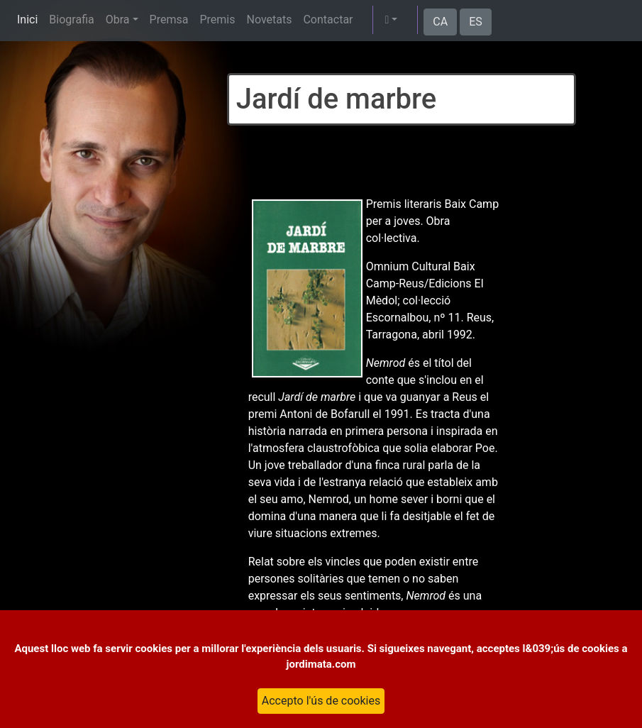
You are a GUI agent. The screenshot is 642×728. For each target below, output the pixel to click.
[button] (391, 20)
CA (440, 21)
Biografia (71, 19)
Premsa (169, 19)
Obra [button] (118, 19)
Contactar (328, 19)
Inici (27, 19)
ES (475, 21)
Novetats (269, 19)
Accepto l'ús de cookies (321, 700)
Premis (217, 19)
